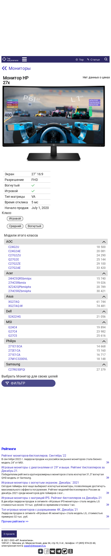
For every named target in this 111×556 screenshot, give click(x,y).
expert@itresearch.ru (35, 545)
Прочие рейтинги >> (14, 521)
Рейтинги (8, 449)
